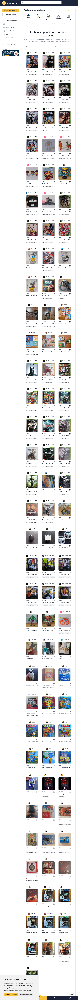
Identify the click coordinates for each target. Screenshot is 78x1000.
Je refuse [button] (14, 994)
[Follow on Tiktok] (19, 44)
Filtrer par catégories (32, 46)
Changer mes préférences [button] (26, 994)
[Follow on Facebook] (7, 44)
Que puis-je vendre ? (11, 14)
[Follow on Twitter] (11, 44)
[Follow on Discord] (15, 44)
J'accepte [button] (7, 994)
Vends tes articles (10, 10)
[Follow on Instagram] (4, 44)
